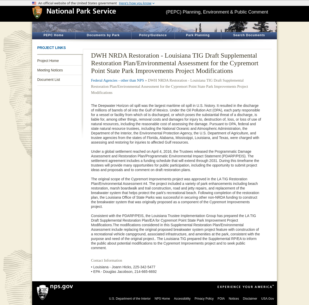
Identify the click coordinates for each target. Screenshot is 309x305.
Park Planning (198, 35)
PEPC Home (53, 35)
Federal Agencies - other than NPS (117, 80)
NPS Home (162, 298)
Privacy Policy (204, 298)
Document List (48, 80)
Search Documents (249, 35)
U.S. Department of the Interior (130, 298)
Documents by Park (103, 35)
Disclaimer (250, 298)
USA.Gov (267, 298)
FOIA (221, 298)
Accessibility (182, 298)
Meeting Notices (50, 70)
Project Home (48, 61)
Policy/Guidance (153, 35)
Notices (234, 298)
